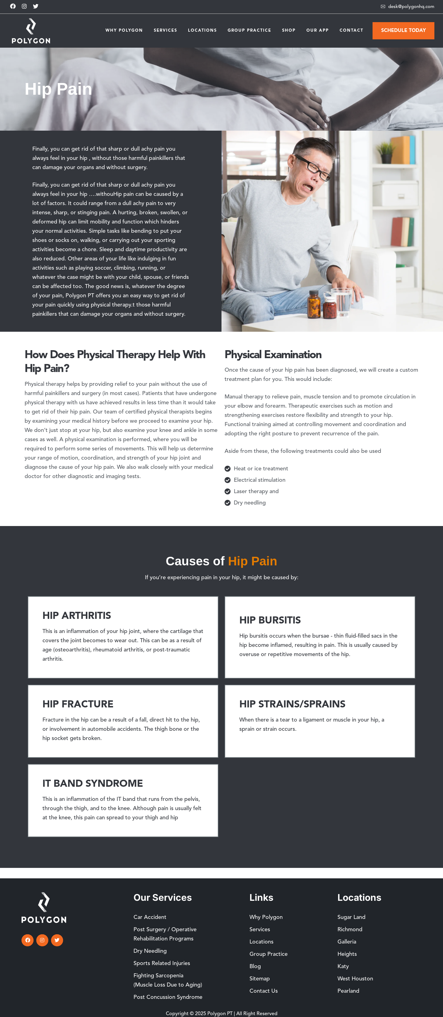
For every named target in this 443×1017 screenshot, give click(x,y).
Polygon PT (220, 1013)
